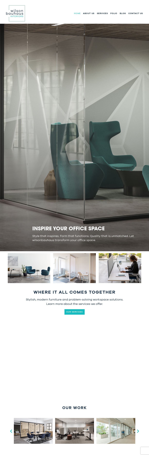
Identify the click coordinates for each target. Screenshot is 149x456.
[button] (11, 431)
